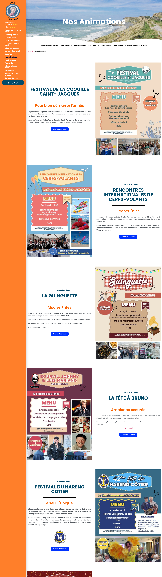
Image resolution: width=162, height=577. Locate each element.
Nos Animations (11, 57)
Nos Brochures (10, 60)
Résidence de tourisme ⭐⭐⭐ (11, 23)
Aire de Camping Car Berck (13, 31)
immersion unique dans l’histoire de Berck (59, 522)
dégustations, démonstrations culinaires (60, 518)
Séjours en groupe (12, 48)
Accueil (30, 51)
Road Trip (8, 54)
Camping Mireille (11, 35)
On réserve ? (128, 428)
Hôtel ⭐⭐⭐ (10, 27)
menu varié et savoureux (113, 225)
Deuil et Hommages (12, 41)
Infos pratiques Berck (11, 67)
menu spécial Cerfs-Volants (120, 217)
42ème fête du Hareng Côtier (51, 509)
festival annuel (44, 114)
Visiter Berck (10, 70)
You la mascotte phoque (11, 74)
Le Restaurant (10, 38)
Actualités (9, 63)
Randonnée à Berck (12, 51)
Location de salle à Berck (12, 44)
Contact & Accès (11, 78)
